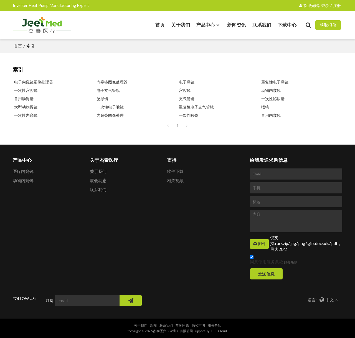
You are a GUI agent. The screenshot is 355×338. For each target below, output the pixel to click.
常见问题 (182, 325)
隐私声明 (198, 325)
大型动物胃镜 (25, 107)
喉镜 (265, 107)
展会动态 (98, 180)
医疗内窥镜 (23, 171)
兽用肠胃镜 (24, 98)
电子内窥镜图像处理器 (33, 82)
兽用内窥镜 (271, 115)
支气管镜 (186, 98)
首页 (160, 25)
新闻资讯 (236, 25)
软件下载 (175, 171)
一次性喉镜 (188, 115)
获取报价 (328, 25)
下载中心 (287, 25)
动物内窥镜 (271, 90)
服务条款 (290, 262)
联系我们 (261, 25)
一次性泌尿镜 (273, 98)
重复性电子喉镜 (274, 82)
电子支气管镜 (108, 90)
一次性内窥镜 (25, 115)
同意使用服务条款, (273, 260)
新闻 (153, 325)
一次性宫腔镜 (25, 90)
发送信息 (266, 274)
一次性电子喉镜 (110, 107)
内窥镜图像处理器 (112, 82)
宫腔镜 (185, 90)
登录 (325, 5)
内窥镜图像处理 (110, 115)
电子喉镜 (186, 82)
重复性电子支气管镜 (196, 107)
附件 (259, 243)
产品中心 (205, 25)
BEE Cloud (219, 331)
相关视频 (175, 180)
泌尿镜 (102, 98)
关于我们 (180, 25)
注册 (337, 5)
